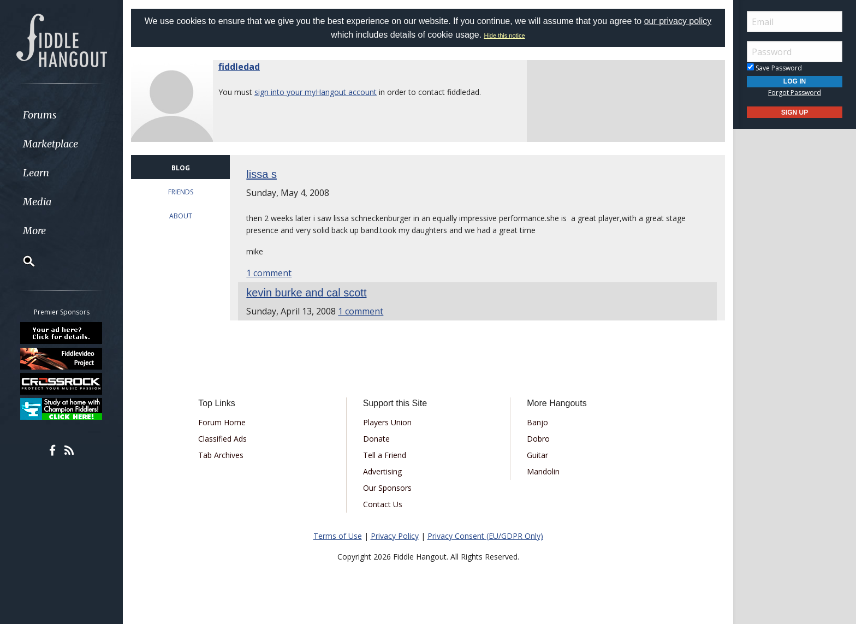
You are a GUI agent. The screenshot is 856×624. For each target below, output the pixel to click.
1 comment (269, 273)
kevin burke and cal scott (306, 293)
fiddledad (239, 67)
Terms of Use (337, 536)
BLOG (180, 168)
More (34, 230)
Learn (36, 173)
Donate (376, 438)
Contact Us (382, 504)
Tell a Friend (384, 455)
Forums (40, 115)
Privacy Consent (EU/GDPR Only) (485, 536)
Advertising (382, 471)
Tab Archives (220, 455)
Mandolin (543, 471)
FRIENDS (180, 192)
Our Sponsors (387, 488)
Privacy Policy (395, 536)
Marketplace (50, 144)
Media (37, 201)
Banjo (537, 422)
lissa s (261, 174)
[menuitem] (61, 114)
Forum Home (222, 422)
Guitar (537, 455)
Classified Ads (222, 438)
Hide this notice (504, 35)
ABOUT (180, 216)
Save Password (774, 68)
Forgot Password (794, 92)
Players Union (387, 422)
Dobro (538, 438)
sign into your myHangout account (315, 92)
